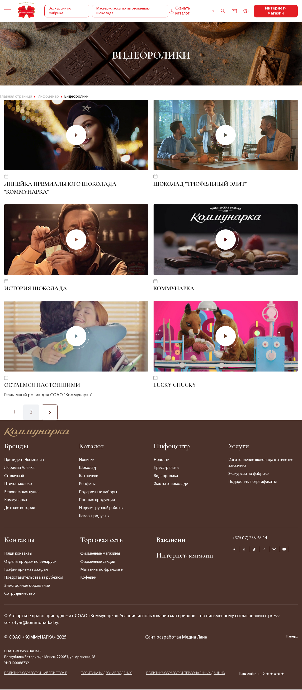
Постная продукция (97, 500)
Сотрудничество (19, 594)
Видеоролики (166, 476)
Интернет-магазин (275, 11)
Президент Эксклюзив (24, 460)
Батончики (88, 476)
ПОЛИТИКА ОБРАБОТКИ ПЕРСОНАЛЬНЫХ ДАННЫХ (185, 674)
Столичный (14, 476)
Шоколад (87, 469)
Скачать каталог (179, 11)
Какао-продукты (94, 517)
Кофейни (88, 578)
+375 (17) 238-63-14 (249, 538)
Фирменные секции (97, 562)
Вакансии (170, 540)
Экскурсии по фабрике (60, 11)
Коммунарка (15, 500)
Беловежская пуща (21, 493)
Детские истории (19, 509)
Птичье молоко (18, 484)
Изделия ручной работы (101, 509)
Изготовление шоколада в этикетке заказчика (260, 463)
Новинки (87, 460)
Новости (161, 460)
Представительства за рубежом (33, 578)
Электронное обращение (27, 586)
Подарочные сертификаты (252, 482)
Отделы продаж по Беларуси (30, 562)
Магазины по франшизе (101, 570)
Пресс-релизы (166, 469)
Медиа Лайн (194, 637)
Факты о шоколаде (171, 484)
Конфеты (87, 484)
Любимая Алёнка (19, 469)
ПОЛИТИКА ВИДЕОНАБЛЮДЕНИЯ (106, 674)
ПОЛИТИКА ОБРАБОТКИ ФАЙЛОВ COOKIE (35, 674)
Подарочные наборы (98, 493)
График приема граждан (26, 570)
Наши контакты (18, 554)
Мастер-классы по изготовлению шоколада (122, 11)
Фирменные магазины (100, 554)
